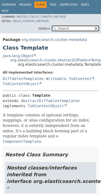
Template (32, 79)
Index (85, 4)
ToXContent (80, 79)
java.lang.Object (18, 56)
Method (60, 16)
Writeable (56, 79)
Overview (9, 4)
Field (33, 16)
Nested (21, 16)
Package (25, 4)
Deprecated (69, 4)
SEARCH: (44, 28)
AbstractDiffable (39, 101)
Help (5, 10)
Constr (45, 16)
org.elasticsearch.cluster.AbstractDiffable (49, 60)
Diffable (12, 79)
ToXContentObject (21, 84)
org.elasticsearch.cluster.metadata (54, 39)
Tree (53, 4)
